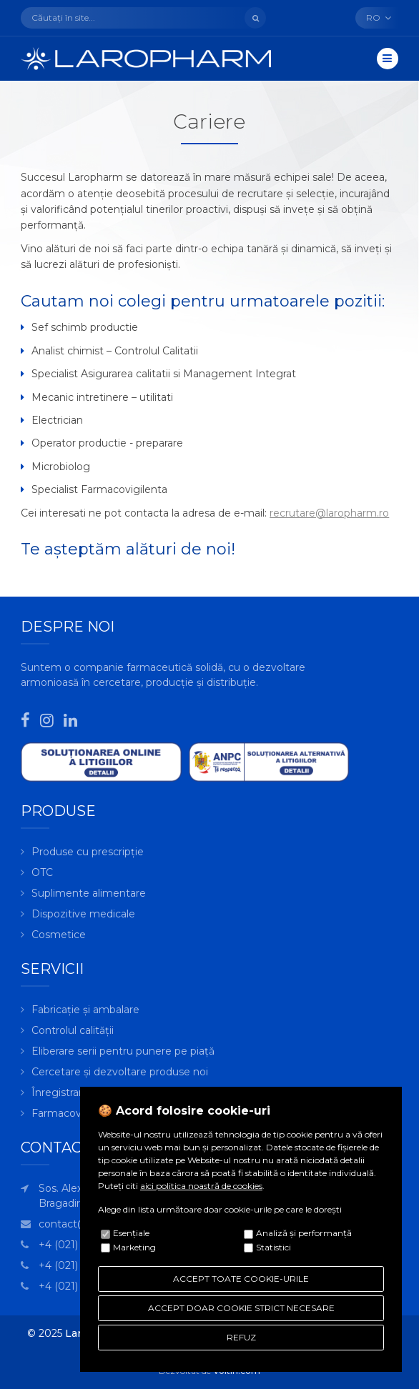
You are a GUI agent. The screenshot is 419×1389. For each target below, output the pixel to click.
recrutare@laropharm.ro (329, 513)
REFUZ (241, 1337)
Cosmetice (58, 934)
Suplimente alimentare (88, 893)
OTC (42, 872)
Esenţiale (131, 1233)
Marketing (134, 1247)
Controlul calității (72, 1030)
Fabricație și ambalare (85, 1009)
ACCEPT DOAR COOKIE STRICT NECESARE (241, 1308)
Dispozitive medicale (83, 913)
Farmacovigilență (74, 1113)
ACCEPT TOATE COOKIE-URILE (241, 1278)
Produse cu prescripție (87, 851)
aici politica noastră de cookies (201, 1185)
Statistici (273, 1247)
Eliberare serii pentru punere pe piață (123, 1051)
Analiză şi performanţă (304, 1233)
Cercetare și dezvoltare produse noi (119, 1071)
